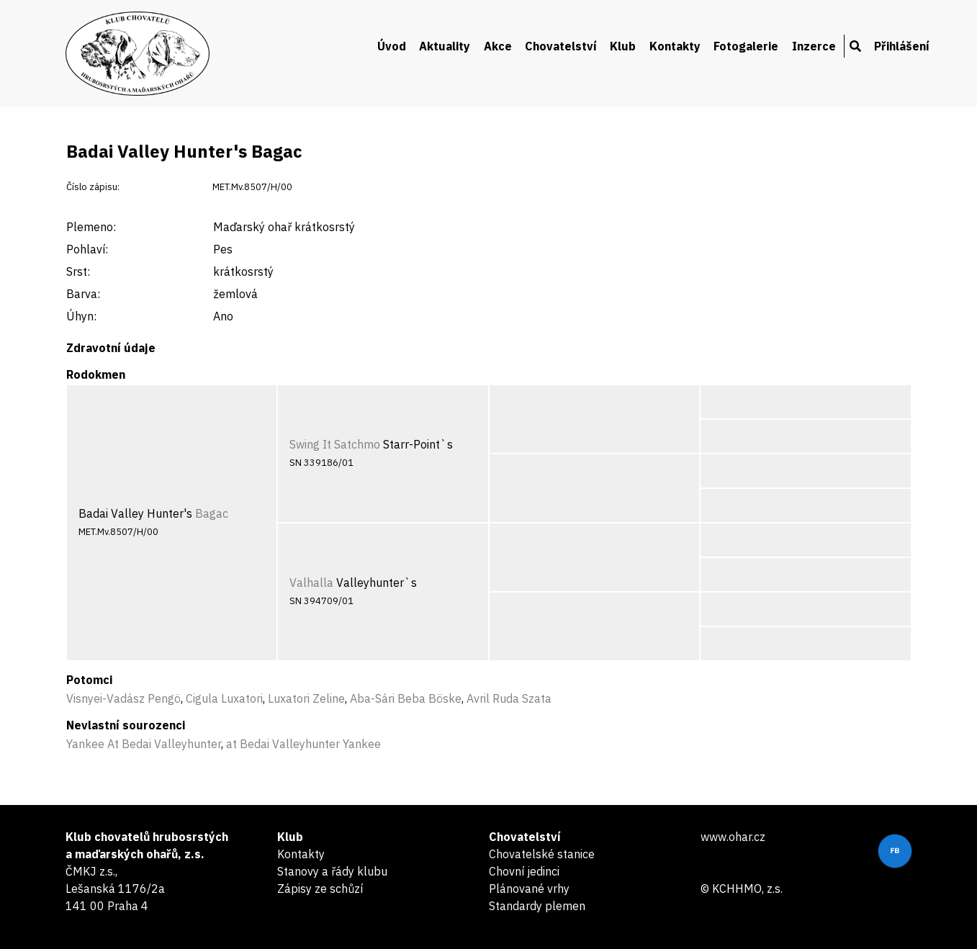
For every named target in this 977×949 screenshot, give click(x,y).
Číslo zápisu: (93, 187)
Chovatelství (561, 46)
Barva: (83, 294)
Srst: (78, 271)
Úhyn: (81, 316)
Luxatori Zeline (306, 698)
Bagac (211, 513)
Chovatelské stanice (542, 854)
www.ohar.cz (733, 836)
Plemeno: (91, 227)
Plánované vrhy (529, 888)
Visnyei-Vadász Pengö (123, 698)
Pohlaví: (87, 249)
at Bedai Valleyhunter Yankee (303, 744)
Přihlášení (901, 46)
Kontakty (675, 46)
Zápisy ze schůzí (320, 888)
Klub (623, 46)
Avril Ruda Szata (509, 698)
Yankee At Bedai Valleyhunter (143, 744)
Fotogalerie (745, 46)
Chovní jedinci (524, 871)
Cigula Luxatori (224, 698)
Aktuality (444, 46)
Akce (498, 46)
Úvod (391, 46)
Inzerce (814, 46)
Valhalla (311, 582)
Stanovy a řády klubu (332, 871)
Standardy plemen (537, 906)
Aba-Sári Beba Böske (406, 698)
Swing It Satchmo (334, 444)
